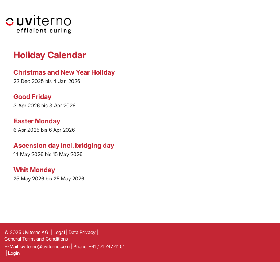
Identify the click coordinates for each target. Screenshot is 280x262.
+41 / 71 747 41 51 (107, 246)
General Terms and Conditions (36, 239)
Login (14, 253)
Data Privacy (82, 232)
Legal (59, 232)
